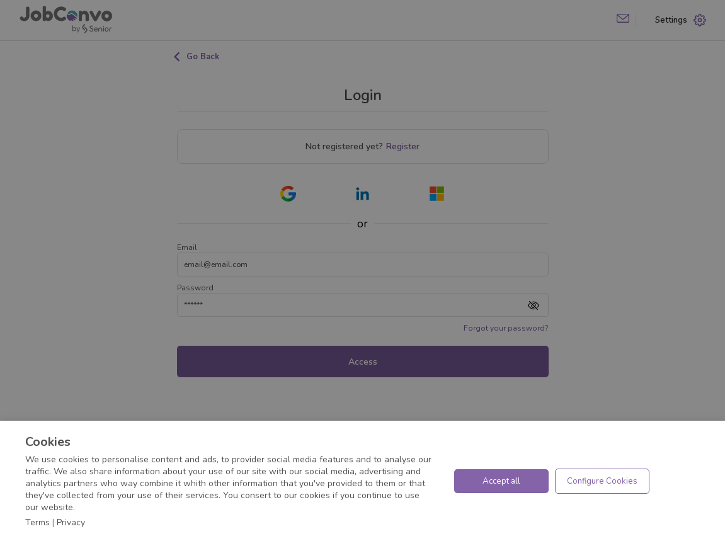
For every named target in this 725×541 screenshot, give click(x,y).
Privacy (71, 522)
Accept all (501, 481)
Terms (37, 522)
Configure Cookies (602, 481)
